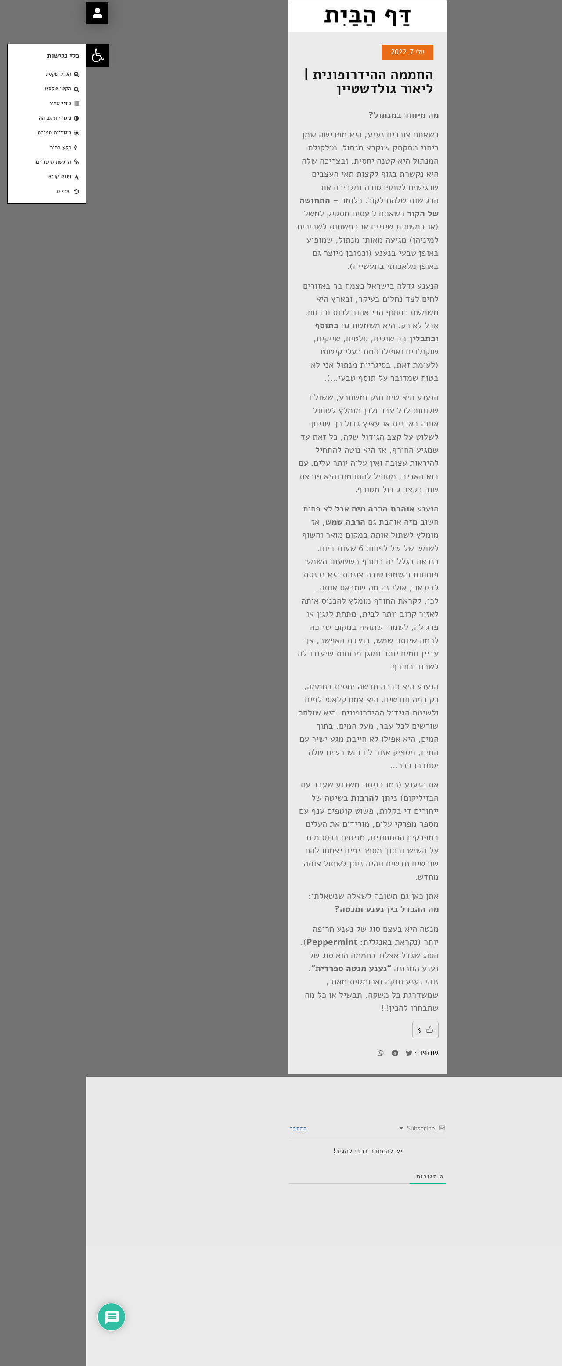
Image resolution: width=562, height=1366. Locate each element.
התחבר (212, 1128)
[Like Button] (343, 1029)
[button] (11, 55)
